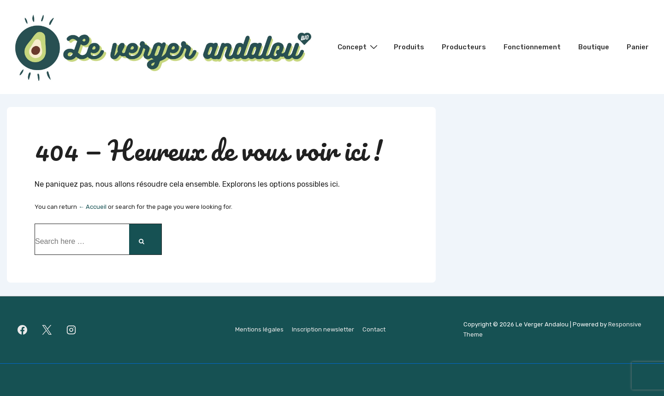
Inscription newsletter (323, 329)
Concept (359, 47)
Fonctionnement (532, 47)
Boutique (593, 47)
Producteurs (464, 47)
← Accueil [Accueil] (92, 206)
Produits (409, 47)
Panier (638, 47)
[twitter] (47, 329)
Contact (373, 329)
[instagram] (71, 329)
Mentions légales (259, 329)
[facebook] (22, 329)
